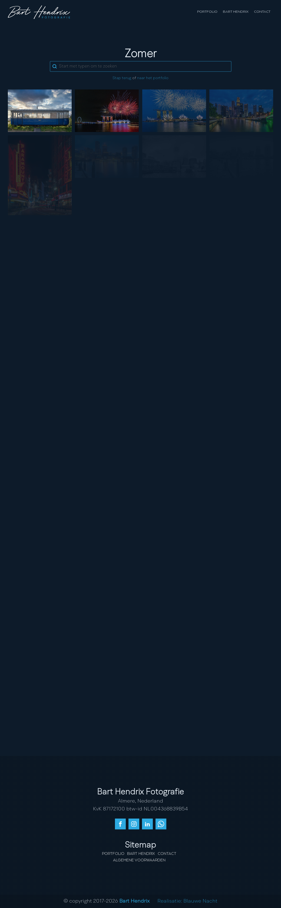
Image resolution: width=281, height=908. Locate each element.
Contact (262, 12)
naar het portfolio (152, 78)
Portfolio (207, 12)
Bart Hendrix (236, 12)
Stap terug (122, 78)
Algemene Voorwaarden (139, 860)
